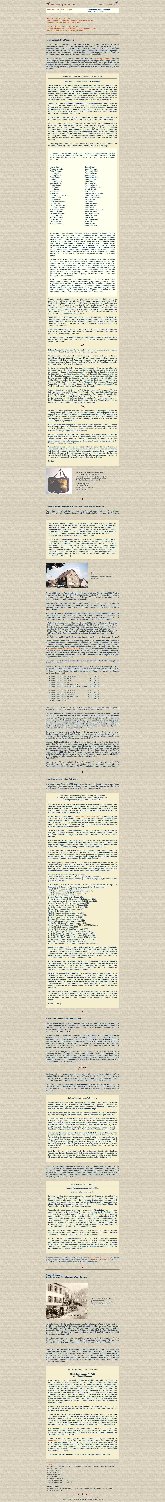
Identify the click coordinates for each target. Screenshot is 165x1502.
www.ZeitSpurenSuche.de (107, 4)
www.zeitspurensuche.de (74, 1498)
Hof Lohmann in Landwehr (98, 1258)
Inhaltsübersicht (53, 9)
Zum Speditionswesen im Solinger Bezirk (62, 26)
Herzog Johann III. (104, 59)
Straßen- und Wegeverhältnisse (87, 816)
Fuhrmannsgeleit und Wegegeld (59, 18)
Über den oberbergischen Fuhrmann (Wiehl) (63, 22)
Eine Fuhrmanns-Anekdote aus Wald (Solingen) (65, 30)
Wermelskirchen (54, 1441)
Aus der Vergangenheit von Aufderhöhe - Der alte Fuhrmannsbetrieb (72, 28)
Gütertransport (66, 9)
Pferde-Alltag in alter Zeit (91, 1498)
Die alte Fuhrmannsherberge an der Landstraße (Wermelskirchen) (71, 20)
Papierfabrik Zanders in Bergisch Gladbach (64, 649)
